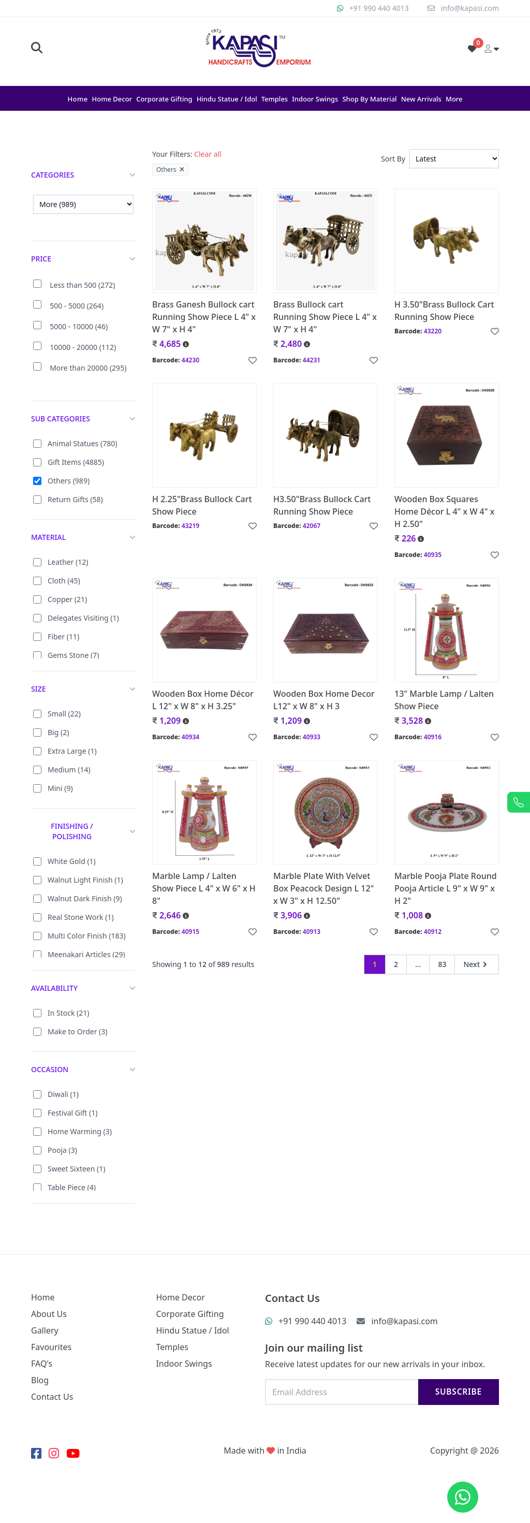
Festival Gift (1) (72, 1113)
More (454, 99)
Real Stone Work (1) (81, 917)
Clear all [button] (208, 154)
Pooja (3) (62, 1150)
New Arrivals (421, 99)
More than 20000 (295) (88, 368)
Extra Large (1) (72, 751)
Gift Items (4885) (76, 462)
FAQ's (41, 1363)
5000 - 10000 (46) (79, 326)
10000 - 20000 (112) (83, 347)
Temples (274, 99)
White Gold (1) (72, 861)
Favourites (51, 1347)
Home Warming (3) (80, 1131)
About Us (49, 1314)
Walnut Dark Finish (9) (85, 898)
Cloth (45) (64, 580)
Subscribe (458, 1391)
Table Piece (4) (72, 1187)
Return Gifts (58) (75, 499)
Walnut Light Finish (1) (85, 880)
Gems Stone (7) (73, 655)
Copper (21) (67, 599)
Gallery (44, 1330)
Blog (40, 1380)
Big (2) (58, 732)
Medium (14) (69, 769)
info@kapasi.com (470, 8)
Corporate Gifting (164, 99)
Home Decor (112, 99)
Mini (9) (60, 788)
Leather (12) (68, 562)
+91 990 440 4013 (379, 8)
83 (442, 964)
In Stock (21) (69, 1013)
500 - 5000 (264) (77, 306)
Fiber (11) (63, 636)
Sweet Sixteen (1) (76, 1169)
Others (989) (69, 481)
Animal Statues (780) (82, 443)
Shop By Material (369, 99)
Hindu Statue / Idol (227, 99)
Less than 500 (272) (82, 285)
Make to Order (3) (78, 1031)
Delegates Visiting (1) (83, 618)
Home (77, 99)
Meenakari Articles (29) (86, 954)
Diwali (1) (63, 1094)
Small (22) (64, 714)
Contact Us (52, 1396)
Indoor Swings (315, 99)
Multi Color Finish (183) (87, 936)
